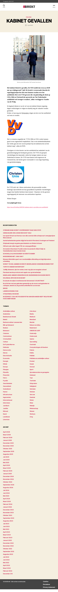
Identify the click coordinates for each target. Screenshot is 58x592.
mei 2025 (6, 465)
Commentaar (7, 339)
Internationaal (7, 403)
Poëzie (32, 353)
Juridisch (6, 408)
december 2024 (8, 479)
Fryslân (5, 383)
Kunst (5, 416)
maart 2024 (7, 504)
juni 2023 (6, 529)
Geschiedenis (7, 386)
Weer (31, 405)
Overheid (33, 347)
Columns (6, 336)
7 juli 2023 (30, 25)
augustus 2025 (8, 457)
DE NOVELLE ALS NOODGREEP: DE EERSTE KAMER (19, 256)
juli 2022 (6, 560)
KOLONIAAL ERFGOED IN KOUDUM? (14, 280)
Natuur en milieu (35, 328)
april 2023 (6, 535)
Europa (5, 369)
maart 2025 (7, 471)
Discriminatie (7, 358)
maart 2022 (7, 571)
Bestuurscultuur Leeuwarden (12, 325)
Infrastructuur (7, 397)
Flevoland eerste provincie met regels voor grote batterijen (22, 275)
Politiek (29, 17)
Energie (5, 364)
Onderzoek (33, 339)
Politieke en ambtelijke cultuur (39, 361)
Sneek (32, 366)
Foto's (5, 380)
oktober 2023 (7, 518)
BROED (5, 291)
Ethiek (5, 366)
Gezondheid (7, 389)
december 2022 (8, 546)
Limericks (6, 422)
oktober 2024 (7, 484)
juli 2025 (6, 459)
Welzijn (32, 408)
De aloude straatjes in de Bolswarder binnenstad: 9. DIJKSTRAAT (23, 283)
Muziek (32, 325)
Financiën (6, 378)
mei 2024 (6, 498)
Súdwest (32, 378)
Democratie (7, 353)
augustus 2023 (8, 523)
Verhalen (33, 391)
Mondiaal (33, 322)
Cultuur (5, 344)
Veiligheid (33, 389)
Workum (32, 416)
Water (32, 403)
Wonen (32, 414)
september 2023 (8, 521)
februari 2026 (7, 440)
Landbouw (6, 419)
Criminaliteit (7, 341)
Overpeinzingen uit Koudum (39, 350)
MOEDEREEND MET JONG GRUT (13, 259)
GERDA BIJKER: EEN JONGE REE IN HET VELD (17, 235)
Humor (5, 394)
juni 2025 (6, 462)
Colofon (42, 584)
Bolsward (6, 333)
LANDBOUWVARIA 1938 (10, 294)
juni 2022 (6, 562)
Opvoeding (33, 344)
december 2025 (8, 446)
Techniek (33, 383)
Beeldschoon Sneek (9, 319)
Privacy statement (47, 590)
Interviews (6, 405)
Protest (32, 364)
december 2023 (8, 512)
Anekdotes (6, 316)
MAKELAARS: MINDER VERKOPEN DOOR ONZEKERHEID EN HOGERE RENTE (26, 278)
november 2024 (8, 482)
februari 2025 (7, 473)
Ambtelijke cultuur (9, 314)
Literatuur (33, 314)
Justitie (5, 411)
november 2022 (8, 548)
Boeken (5, 330)
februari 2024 (7, 507)
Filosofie (6, 375)
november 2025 (8, 448)
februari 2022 (7, 573)
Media (32, 316)
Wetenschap (34, 411)
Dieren (5, 355)
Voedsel (32, 400)
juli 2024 (6, 493)
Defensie (6, 350)
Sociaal (32, 369)
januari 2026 (7, 443)
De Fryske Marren (9, 347)
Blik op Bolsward (8, 328)
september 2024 (8, 487)
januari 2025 (7, 476)
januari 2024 (7, 509)
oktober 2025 (7, 451)
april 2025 (6, 468)
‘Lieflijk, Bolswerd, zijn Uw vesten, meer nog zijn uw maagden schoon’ (25, 272)
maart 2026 (7, 437)
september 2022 (8, 554)
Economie (6, 361)
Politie (32, 355)
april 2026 (6, 434)
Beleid (5, 322)
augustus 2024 (8, 490)
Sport (31, 372)
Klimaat (5, 414)
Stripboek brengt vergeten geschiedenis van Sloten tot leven (22, 246)
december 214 (8, 576)
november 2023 (8, 515)
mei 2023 (6, 532)
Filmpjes (6, 372)
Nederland (33, 330)
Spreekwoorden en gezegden (39, 375)
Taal (31, 380)
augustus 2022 (8, 557)
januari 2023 (7, 543)
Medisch (32, 319)
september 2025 (8, 454)
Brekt (8, 584)
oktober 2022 (7, 551)
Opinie (32, 341)
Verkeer (32, 394)
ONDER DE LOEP (35, 333)
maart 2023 (7, 537)
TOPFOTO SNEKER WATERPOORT (13, 269)
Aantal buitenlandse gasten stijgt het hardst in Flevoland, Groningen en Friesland (28, 243)
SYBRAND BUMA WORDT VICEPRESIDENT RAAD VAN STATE (22, 233)
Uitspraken (33, 386)
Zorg (31, 419)
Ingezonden (7, 400)
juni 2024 (6, 496)
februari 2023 (7, 540)
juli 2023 (6, 526)
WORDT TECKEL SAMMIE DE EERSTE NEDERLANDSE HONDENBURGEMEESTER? (28, 267)
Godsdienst (7, 391)
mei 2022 (6, 565)
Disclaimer (43, 587)
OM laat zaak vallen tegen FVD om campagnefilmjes (19, 249)
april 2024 (6, 501)
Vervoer (32, 397)
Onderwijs (33, 336)
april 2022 (6, 568)
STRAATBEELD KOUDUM (11, 296)
